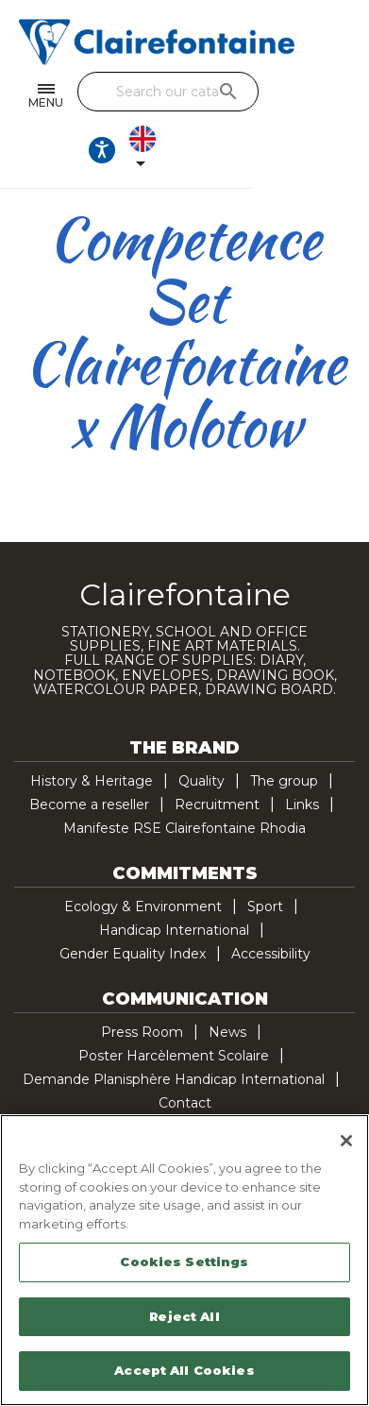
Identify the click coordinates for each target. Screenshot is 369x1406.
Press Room (142, 1032)
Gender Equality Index (132, 953)
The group (284, 780)
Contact (185, 1102)
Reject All (184, 1316)
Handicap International (174, 930)
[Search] (206, 91)
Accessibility (270, 953)
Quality (201, 780)
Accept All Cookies (184, 1370)
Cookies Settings (184, 1261)
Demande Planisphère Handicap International (174, 1079)
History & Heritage (91, 780)
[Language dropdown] (205, 150)
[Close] (346, 1140)
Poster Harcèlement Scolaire (173, 1055)
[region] (184, 1260)
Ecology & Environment (143, 906)
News (227, 1032)
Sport (265, 906)
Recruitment (217, 804)
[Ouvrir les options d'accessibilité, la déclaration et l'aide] (160, 150)
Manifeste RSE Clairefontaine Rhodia (184, 828)
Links (302, 804)
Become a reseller (89, 804)
